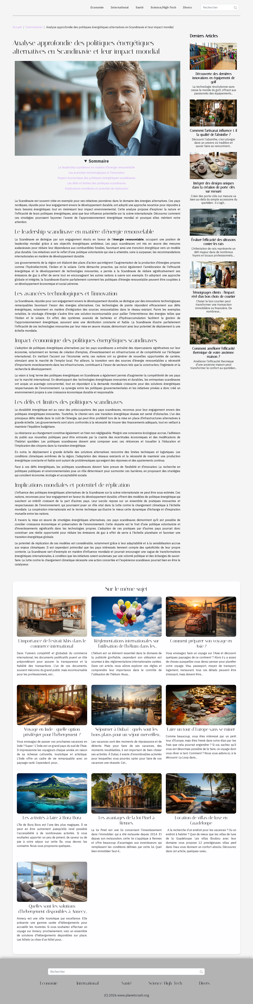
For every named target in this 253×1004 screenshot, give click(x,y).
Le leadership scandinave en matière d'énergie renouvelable (96, 167)
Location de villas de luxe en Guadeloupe (201, 820)
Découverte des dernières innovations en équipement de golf (213, 78)
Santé (140, 7)
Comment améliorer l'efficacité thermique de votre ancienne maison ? (213, 352)
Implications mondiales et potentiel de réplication (96, 188)
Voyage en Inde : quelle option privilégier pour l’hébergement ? (52, 732)
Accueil (17, 27)
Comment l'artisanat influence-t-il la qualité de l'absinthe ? (213, 133)
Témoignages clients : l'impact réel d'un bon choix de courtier (213, 294)
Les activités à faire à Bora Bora (52, 817)
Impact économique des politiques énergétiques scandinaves (96, 178)
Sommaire (99, 161)
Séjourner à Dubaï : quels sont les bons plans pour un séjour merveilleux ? (126, 734)
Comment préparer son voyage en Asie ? (201, 643)
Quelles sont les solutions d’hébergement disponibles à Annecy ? (52, 911)
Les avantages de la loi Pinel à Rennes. (127, 820)
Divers (187, 7)
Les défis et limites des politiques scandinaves (96, 183)
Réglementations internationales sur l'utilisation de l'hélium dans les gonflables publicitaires (126, 646)
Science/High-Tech (163, 7)
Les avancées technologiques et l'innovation (97, 172)
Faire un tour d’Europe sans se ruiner (201, 729)
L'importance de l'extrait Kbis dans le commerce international (52, 643)
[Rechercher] (220, 7)
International (120, 7)
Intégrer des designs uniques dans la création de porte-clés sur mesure (213, 187)
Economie (97, 7)
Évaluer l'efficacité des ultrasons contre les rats (213, 242)
